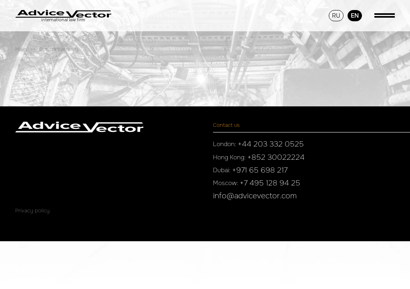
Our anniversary (58, 49)
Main (21, 49)
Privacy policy (32, 210)
